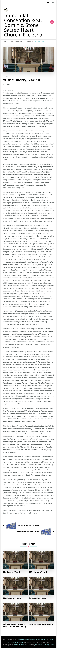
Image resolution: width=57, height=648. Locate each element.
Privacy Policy (49, 644)
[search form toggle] (53, 2)
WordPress (39, 644)
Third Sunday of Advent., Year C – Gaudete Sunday (14, 625)
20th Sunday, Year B (38, 572)
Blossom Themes (20, 644)
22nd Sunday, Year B (12, 598)
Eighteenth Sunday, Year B (41, 624)
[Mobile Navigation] (52, 22)
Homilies (6, 77)
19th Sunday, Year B (37, 598)
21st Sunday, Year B (11, 572)
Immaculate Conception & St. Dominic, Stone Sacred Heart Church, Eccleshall (24, 25)
